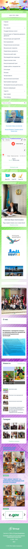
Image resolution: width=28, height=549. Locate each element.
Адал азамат (7, 94)
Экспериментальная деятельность (13, 85)
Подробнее (6, 475)
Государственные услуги (10, 31)
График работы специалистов (12, 66)
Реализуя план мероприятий (9, 448)
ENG (17, 15)
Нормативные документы (11, 51)
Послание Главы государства (14, 125)
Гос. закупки (7, 28)
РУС (14, 15)
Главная (6, 21)
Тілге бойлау (7, 97)
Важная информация (9, 88)
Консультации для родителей (12, 38)
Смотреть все (21, 363)
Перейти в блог (14, 225)
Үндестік (6, 91)
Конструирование (8, 42)
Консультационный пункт (11, 63)
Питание (6, 72)
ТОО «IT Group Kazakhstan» (17, 533)
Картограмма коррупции (10, 81)
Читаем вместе (8, 75)
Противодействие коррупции (12, 57)
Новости (6, 25)
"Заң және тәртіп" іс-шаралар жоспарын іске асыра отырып (13, 480)
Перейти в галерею (14, 441)
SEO (14, 541)
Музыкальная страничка (10, 48)
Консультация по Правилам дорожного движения (14, 34)
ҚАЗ (10, 15)
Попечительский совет (10, 54)
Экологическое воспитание (11, 78)
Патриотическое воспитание (11, 45)
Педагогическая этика (10, 60)
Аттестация (7, 69)
